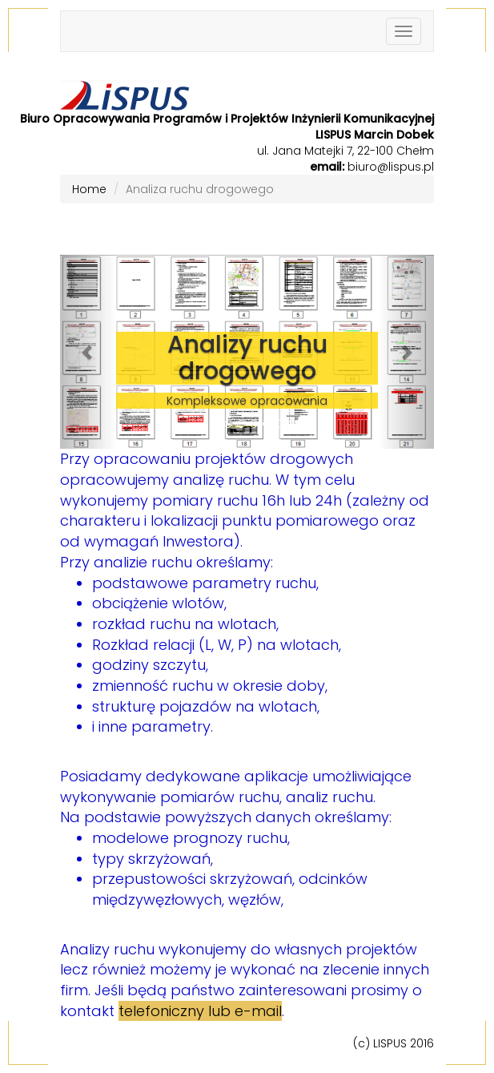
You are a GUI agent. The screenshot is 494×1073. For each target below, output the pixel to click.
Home (89, 189)
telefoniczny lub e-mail (200, 1011)
